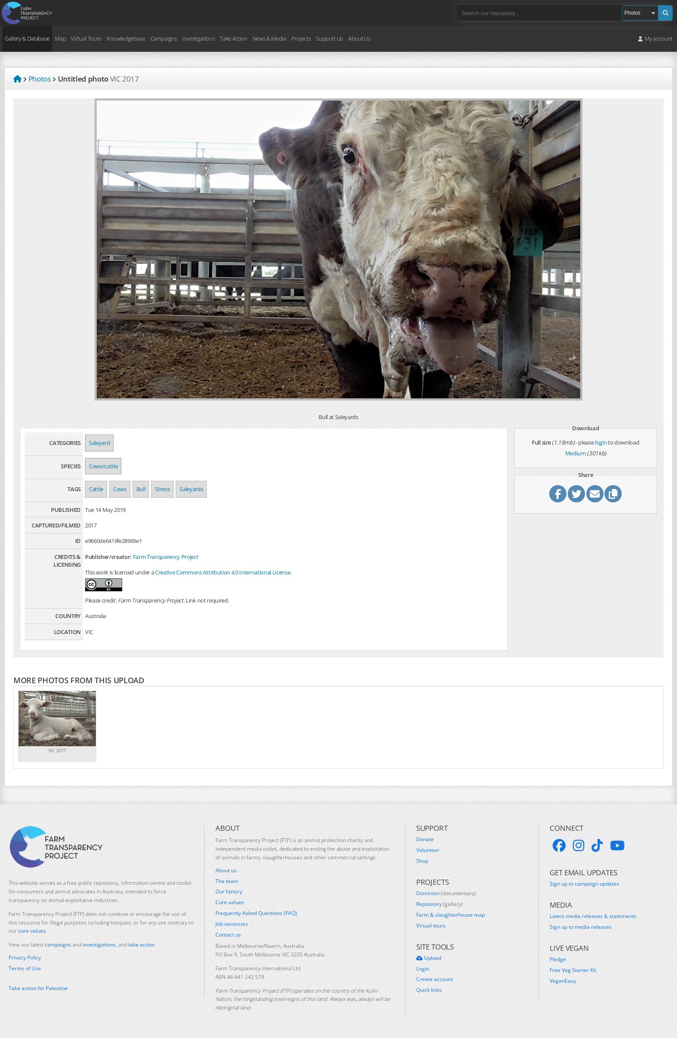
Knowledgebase (126, 38)
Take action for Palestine (38, 988)
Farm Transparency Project (166, 557)
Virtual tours (431, 925)
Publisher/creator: (108, 557)
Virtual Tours (86, 38)
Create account (434, 979)
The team (226, 881)
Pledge (558, 959)
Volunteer (428, 850)
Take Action (233, 38)
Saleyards (191, 489)
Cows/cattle (103, 466)
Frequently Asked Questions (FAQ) (256, 913)
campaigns (58, 944)
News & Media (269, 38)
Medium (575, 453)
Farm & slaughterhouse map (450, 915)
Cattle (96, 489)
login (601, 442)
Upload (428, 958)
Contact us (228, 934)
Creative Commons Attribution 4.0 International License (222, 572)
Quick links (429, 990)
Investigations (198, 38)
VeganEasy (563, 981)
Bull (141, 489)
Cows (120, 489)
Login (422, 968)
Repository (439, 904)
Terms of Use (25, 968)
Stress (162, 489)
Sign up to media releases (581, 927)
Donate (425, 839)
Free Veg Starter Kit (573, 970)
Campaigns (163, 38)
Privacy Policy (25, 957)
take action (141, 944)
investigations (99, 944)
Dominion (446, 893)
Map (60, 38)
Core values (229, 902)
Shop (422, 861)
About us (226, 870)
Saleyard (99, 443)
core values (32, 930)
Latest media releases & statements (593, 916)
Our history (228, 891)
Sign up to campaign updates (584, 883)
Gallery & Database (27, 38)
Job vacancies (231, 924)
